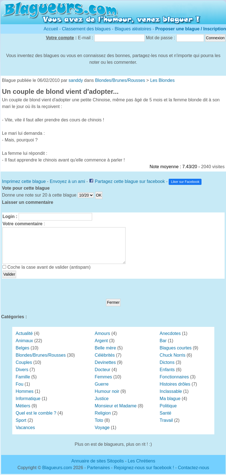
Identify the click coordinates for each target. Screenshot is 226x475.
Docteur (102, 369)
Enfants (167, 369)
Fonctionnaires (174, 376)
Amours (102, 333)
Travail (166, 420)
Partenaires (98, 467)
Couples (24, 362)
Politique (168, 405)
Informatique (28, 398)
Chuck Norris (172, 355)
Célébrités (105, 355)
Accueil (51, 28)
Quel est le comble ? (36, 413)
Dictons (167, 362)
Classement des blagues (87, 28)
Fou (19, 384)
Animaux (24, 340)
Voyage (102, 427)
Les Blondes (162, 80)
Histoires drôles (175, 384)
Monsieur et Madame (115, 405)
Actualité (24, 333)
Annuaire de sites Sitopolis (97, 461)
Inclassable (171, 391)
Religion (103, 413)
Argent (101, 340)
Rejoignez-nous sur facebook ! (144, 467)
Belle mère (105, 348)
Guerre (102, 384)
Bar (163, 340)
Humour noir (107, 391)
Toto (99, 420)
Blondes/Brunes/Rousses (120, 80)
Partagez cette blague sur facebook (130, 181)
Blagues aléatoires (133, 28)
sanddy (75, 80)
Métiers (23, 405)
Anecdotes (170, 333)
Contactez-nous (193, 467)
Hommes (24, 391)
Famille (23, 376)
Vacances (25, 427)
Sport (21, 420)
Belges (22, 348)
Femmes (103, 376)
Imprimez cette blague (24, 181)
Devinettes (105, 362)
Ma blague (170, 398)
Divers (22, 369)
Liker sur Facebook (185, 182)
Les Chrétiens (141, 461)
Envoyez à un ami (67, 181)
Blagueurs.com (57, 467)
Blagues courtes (176, 348)
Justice (102, 398)
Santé (165, 413)
